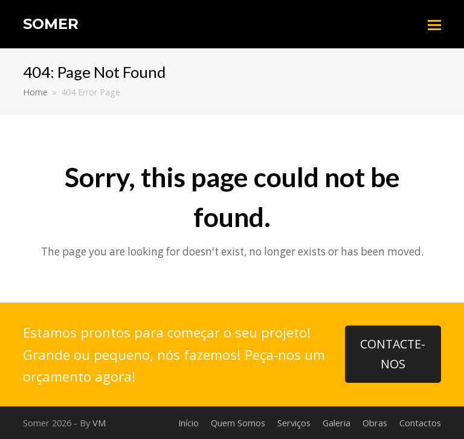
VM (99, 423)
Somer (51, 24)
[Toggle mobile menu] (434, 24)
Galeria (336, 423)
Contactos (420, 423)
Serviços (294, 423)
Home (35, 92)
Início (188, 423)
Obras (374, 423)
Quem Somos (238, 423)
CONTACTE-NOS (392, 354)
